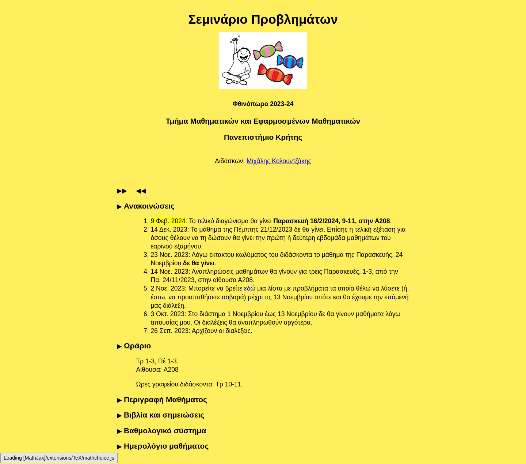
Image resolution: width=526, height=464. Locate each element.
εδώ (249, 288)
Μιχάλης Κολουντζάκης (279, 161)
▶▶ (122, 190)
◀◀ (141, 190)
